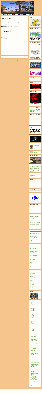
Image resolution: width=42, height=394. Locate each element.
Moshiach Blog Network (33, 152)
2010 (31, 321)
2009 (31, 322)
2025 (31, 303)
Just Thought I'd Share (34, 364)
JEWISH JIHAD (32, 218)
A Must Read (33, 338)
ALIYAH (31, 240)
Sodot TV (31, 280)
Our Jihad (31, 219)
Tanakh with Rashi (32, 263)
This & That (33, 366)
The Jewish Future (32, 283)
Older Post (25, 56)
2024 (31, 304)
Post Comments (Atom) (16, 60)
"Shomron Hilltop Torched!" (33, 378)
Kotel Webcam (32, 258)
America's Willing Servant (33, 371)
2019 (31, 310)
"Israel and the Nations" (33, 236)
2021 (31, 308)
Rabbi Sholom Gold (33, 277)
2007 (31, 385)
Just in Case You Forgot (34, 340)
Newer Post (3, 56)
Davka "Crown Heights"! (34, 341)
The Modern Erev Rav (33, 216)
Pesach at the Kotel (34, 355)
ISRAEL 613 (31, 272)
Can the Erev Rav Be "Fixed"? (34, 221)
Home (14, 56)
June (32, 331)
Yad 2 (30, 266)
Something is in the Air (34, 352)
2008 (31, 323)
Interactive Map (32, 252)
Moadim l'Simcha (33, 347)
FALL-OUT (32, 354)
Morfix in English (32, 259)
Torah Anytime (32, 284)
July (32, 330)
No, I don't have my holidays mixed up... (34, 380)
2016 (31, 314)
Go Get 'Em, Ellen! (34, 370)
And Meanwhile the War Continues (35, 224)
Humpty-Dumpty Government (33, 376)
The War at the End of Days (34, 237)
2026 (31, 302)
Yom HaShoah (33, 335)
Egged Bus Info (32, 245)
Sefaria (31, 262)
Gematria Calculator (33, 248)
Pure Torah (31, 276)
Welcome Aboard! (34, 339)
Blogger (26, 392)
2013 (31, 317)
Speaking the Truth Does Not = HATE (35, 362)
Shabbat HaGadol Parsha (33, 349)
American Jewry (33, 374)
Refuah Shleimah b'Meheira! (33, 336)
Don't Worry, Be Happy (34, 353)
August (32, 329)
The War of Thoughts (33, 232)
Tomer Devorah (36, 145)
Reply (4, 39)
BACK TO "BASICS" (33, 175)
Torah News (31, 287)
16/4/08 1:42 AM (9, 31)
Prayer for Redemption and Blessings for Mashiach (35, 110)
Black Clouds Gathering (34, 373)
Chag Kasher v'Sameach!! (33, 350)
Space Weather (32, 281)
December (33, 324)
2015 (31, 315)
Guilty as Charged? (34, 365)
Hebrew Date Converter (33, 251)
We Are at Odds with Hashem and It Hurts (34, 343)
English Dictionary (32, 247)
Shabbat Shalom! (33, 361)
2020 (31, 309)
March (32, 381)
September (33, 328)
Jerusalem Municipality (33, 255)
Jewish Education (32, 273)
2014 (31, 316)
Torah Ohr (31, 288)
